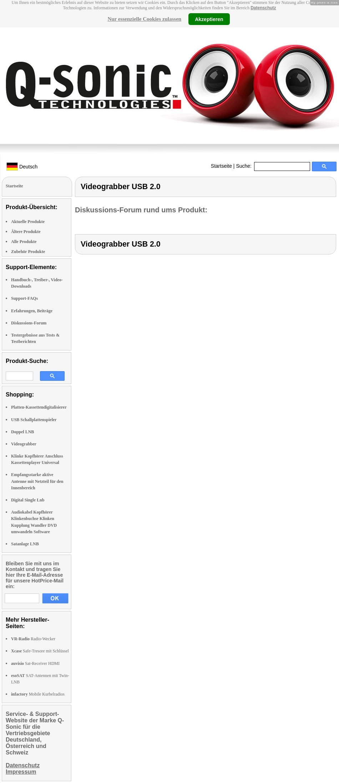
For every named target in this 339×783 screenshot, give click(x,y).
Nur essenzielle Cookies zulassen (144, 19)
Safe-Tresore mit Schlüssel (40, 650)
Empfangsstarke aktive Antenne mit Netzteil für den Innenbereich (37, 481)
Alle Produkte (23, 241)
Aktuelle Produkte (28, 221)
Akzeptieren (209, 19)
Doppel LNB (22, 431)
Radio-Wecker (33, 638)
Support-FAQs (24, 298)
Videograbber (23, 443)
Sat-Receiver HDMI (35, 663)
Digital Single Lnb (27, 499)
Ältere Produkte (26, 231)
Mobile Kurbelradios (38, 694)
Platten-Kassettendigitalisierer (39, 407)
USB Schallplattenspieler (34, 419)
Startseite (221, 166)
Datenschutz (263, 7)
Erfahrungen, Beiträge (31, 310)
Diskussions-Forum (28, 322)
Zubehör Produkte (28, 251)
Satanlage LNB (25, 543)
